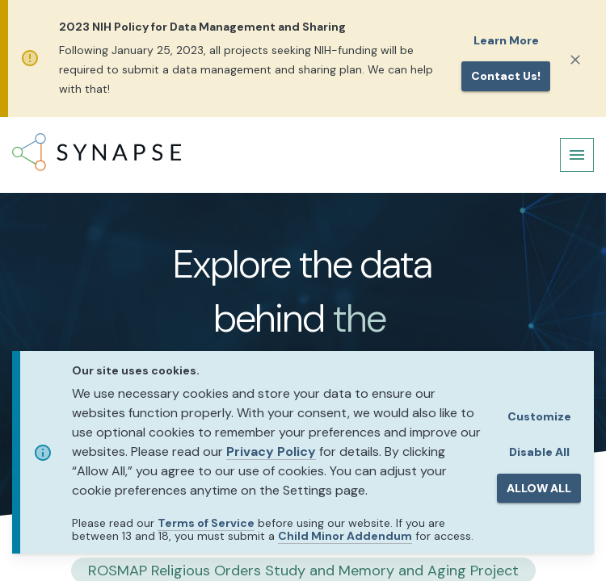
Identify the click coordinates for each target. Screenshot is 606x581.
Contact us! (506, 76)
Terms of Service (206, 523)
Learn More (506, 40)
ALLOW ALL (539, 488)
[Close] (575, 60)
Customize (539, 416)
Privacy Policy (271, 451)
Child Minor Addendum (345, 536)
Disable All (539, 452)
